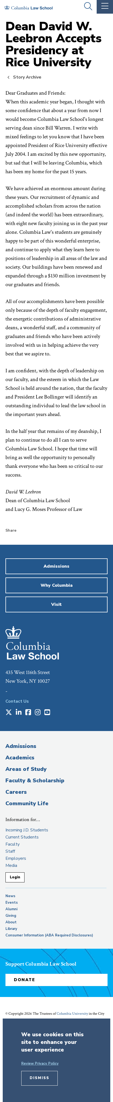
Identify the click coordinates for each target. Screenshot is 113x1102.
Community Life (26, 803)
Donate (24, 980)
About (11, 922)
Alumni (11, 909)
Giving (10, 915)
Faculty (12, 844)
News (10, 896)
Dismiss (39, 1078)
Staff (10, 851)
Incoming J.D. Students (26, 830)
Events (11, 902)
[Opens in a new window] (8, 712)
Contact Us (17, 701)
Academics (19, 757)
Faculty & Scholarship (34, 780)
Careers (16, 792)
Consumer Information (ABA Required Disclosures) (49, 935)
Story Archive (27, 77)
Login (15, 877)
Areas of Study (26, 769)
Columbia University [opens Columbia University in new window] (72, 1013)
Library (11, 928)
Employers (15, 858)
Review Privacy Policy (40, 1063)
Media (11, 866)
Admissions (20, 746)
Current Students (22, 837)
